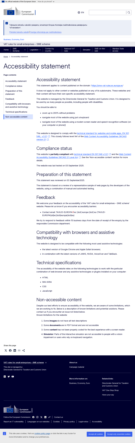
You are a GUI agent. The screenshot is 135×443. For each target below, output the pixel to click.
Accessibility (97, 421)
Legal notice (83, 421)
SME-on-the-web (100, 49)
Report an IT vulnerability (14, 421)
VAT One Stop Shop (110, 390)
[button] (6, 350)
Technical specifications (16, 112)
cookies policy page (42, 433)
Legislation (34, 50)
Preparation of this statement (13, 92)
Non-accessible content (16, 117)
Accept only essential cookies (119, 434)
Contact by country (49, 49)
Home (6, 50)
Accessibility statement (16, 81)
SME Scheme (16, 49)
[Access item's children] (26, 50)
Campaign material (76, 367)
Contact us (58, 417)
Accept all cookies (96, 434)
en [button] (81, 12)
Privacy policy (69, 421)
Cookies (56, 421)
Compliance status (13, 86)
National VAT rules (69, 49)
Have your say (108, 395)
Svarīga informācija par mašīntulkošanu (45, 32)
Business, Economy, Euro (14, 39)
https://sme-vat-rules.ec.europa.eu (107, 85)
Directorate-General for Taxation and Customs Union (115, 384)
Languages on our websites (38, 421)
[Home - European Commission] (22, 11)
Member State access (118, 49)
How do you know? (46, 1)
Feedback (9, 99)
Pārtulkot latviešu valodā (19, 32)
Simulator (86, 50)
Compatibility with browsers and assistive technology (18, 105)
